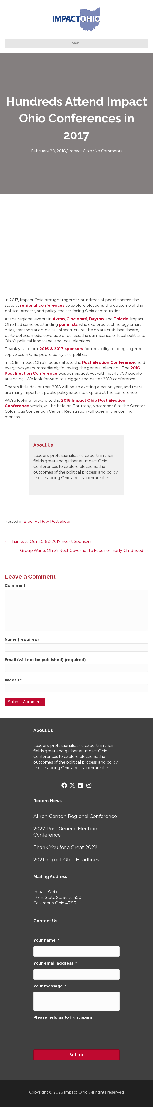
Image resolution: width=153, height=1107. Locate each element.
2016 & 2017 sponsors (61, 349)
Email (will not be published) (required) (45, 660)
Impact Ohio (80, 151)
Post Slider (60, 521)
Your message (49, 986)
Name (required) (22, 639)
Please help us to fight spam (62, 1017)
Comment (15, 585)
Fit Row (41, 521)
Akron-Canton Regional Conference (75, 816)
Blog (28, 521)
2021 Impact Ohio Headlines (66, 860)
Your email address (55, 963)
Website (13, 680)
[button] (64, 785)
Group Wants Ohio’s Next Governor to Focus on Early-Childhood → (84, 550)
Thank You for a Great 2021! (65, 847)
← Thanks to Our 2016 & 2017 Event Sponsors (48, 541)
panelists (68, 324)
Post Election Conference (108, 362)
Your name (46, 940)
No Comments (108, 151)
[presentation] (69, 1032)
